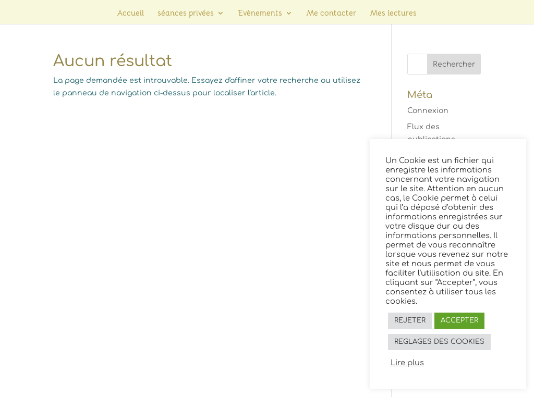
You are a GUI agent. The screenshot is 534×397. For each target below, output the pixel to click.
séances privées (185, 13)
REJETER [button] (410, 320)
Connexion (427, 111)
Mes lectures (393, 13)
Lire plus (407, 362)
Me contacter (331, 13)
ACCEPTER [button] (459, 320)
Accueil (130, 13)
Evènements (260, 13)
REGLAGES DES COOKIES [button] (439, 341)
